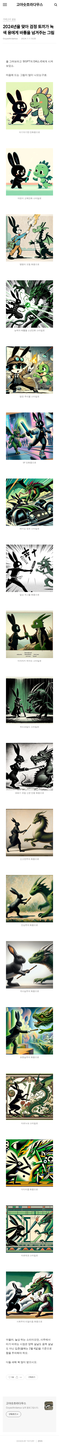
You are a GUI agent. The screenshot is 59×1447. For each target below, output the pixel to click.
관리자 (40, 1441)
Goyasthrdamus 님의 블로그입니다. (22, 1407)
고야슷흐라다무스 (29, 4)
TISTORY (30, 1441)
